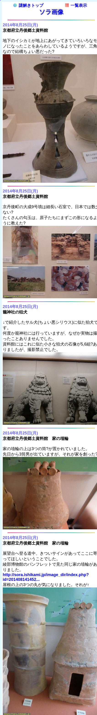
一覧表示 (76, 5)
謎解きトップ (28, 5)
